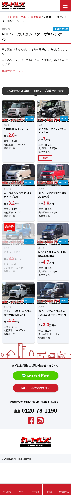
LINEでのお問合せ (35, 376)
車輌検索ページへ (12, 70)
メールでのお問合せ (35, 388)
